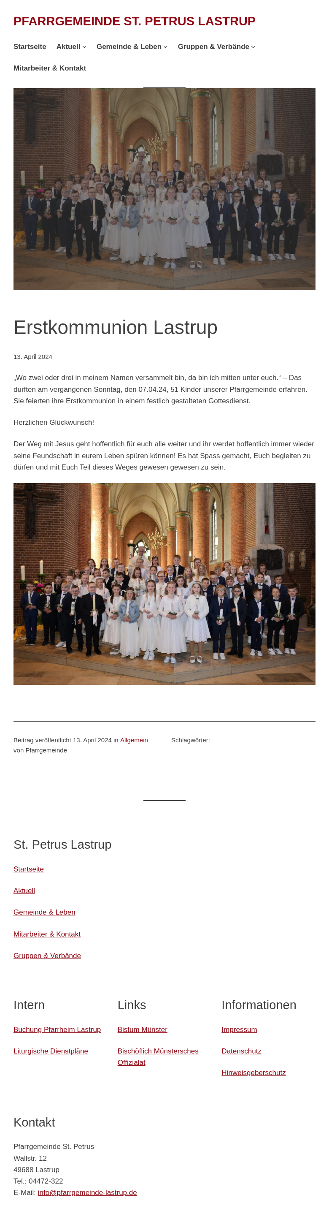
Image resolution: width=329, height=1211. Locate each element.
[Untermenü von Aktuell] (84, 46)
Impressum (239, 1030)
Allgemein (134, 740)
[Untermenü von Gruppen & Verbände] (253, 46)
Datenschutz (241, 1051)
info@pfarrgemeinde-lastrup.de (87, 1193)
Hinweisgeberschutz (253, 1073)
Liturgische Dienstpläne (50, 1051)
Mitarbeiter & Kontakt (47, 934)
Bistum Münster (142, 1030)
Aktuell (24, 891)
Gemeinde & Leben (44, 912)
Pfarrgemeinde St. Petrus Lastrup (134, 21)
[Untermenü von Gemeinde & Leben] (165, 46)
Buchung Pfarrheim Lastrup (57, 1030)
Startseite (28, 869)
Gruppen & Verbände (47, 956)
